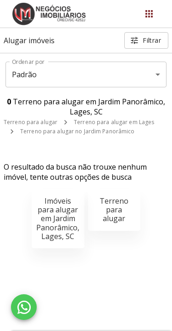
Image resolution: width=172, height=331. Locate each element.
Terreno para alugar (30, 122)
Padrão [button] (24, 74)
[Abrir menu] (149, 14)
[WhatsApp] (24, 307)
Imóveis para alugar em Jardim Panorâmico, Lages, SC (57, 218)
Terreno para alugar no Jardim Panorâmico (77, 131)
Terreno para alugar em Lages (114, 122)
